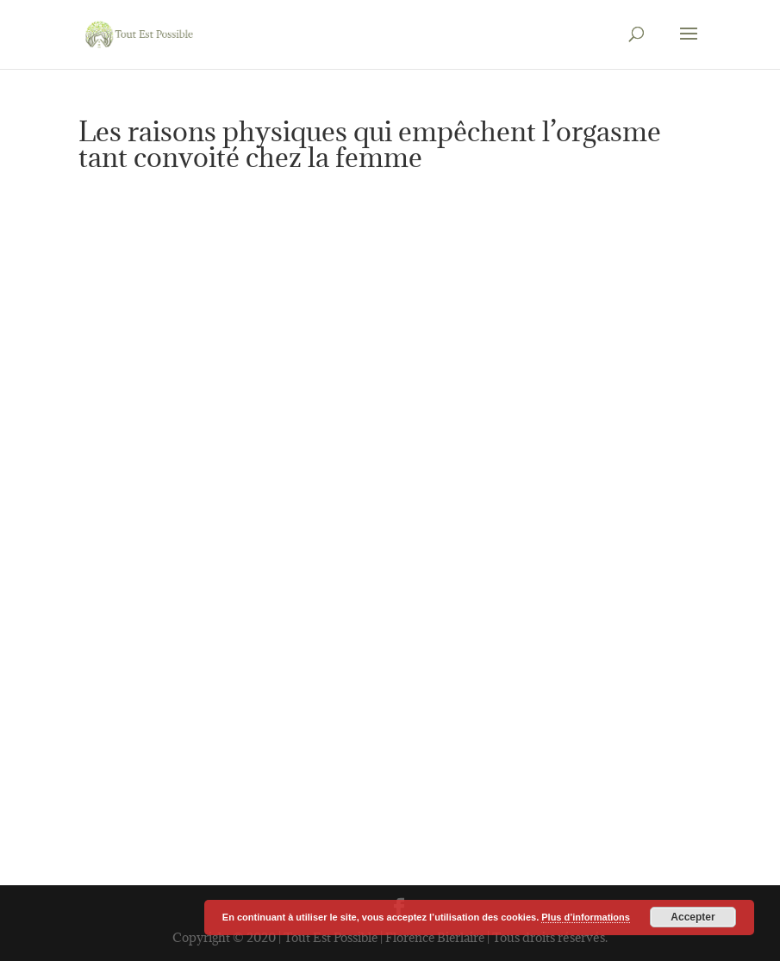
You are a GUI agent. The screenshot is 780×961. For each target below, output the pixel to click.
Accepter (692, 917)
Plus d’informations (585, 917)
